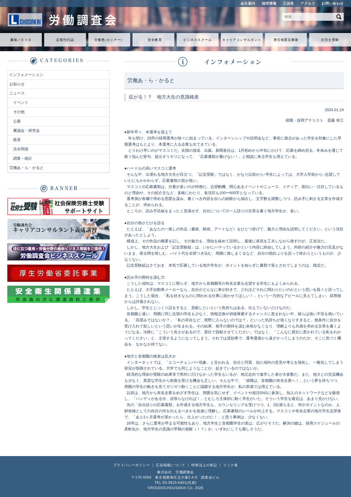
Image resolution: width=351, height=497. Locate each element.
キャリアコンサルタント (241, 40)
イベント (20, 102)
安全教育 (155, 40)
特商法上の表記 (204, 465)
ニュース (17, 93)
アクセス (307, 3)
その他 (19, 112)
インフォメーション (26, 75)
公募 (17, 121)
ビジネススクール (197, 40)
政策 (17, 139)
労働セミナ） (109, 40)
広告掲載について (170, 465)
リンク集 (230, 465)
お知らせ (17, 84)
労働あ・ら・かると (26, 167)
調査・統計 (22, 158)
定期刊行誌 (65, 40)
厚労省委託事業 (285, 40)
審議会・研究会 (26, 130)
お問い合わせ (332, 3)
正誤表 (288, 3)
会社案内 (247, 3)
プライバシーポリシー (131, 465)
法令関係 (20, 149)
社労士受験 (330, 40)
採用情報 (269, 3)
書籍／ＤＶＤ (21, 40)
